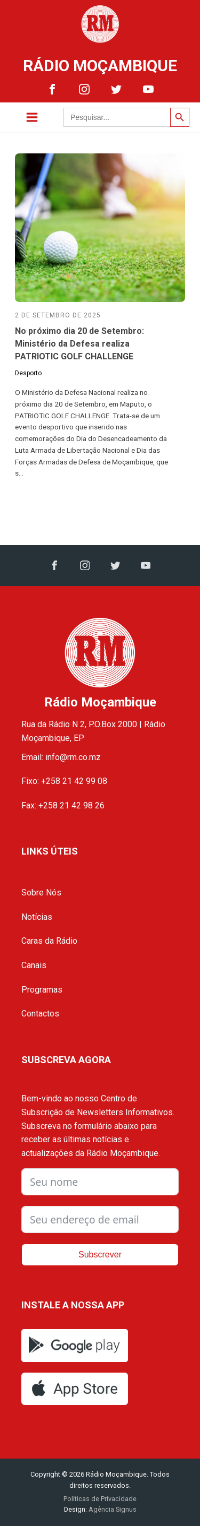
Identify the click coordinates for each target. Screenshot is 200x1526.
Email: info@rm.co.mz (61, 757)
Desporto (28, 373)
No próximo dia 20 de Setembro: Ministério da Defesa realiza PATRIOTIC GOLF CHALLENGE (79, 343)
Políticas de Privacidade (100, 1499)
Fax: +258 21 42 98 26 (63, 805)
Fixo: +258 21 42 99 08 (64, 781)
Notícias (36, 917)
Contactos (40, 1013)
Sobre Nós (41, 892)
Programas (41, 990)
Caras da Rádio (49, 941)
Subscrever (100, 1254)
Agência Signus (112, 1509)
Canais (33, 965)
